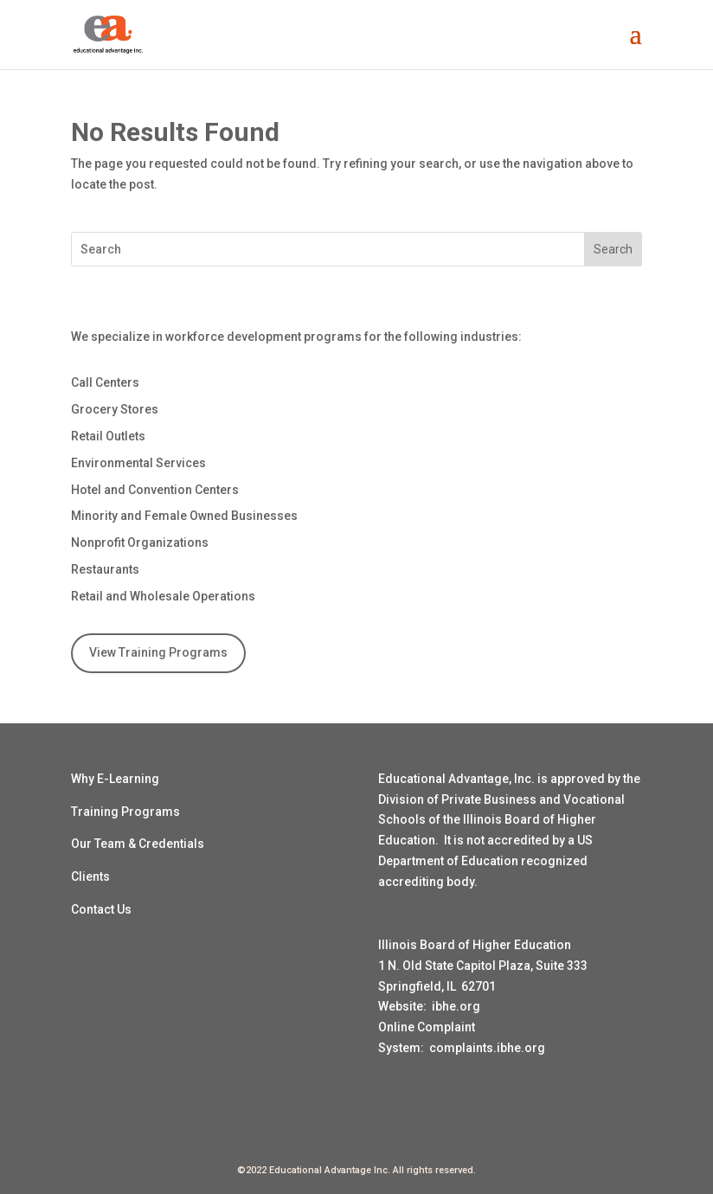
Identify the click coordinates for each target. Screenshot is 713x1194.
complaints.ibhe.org (487, 1048)
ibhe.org (456, 1006)
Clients (90, 876)
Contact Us (101, 909)
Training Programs (125, 811)
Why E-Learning (115, 779)
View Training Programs (158, 652)
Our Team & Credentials (137, 844)
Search (613, 249)
